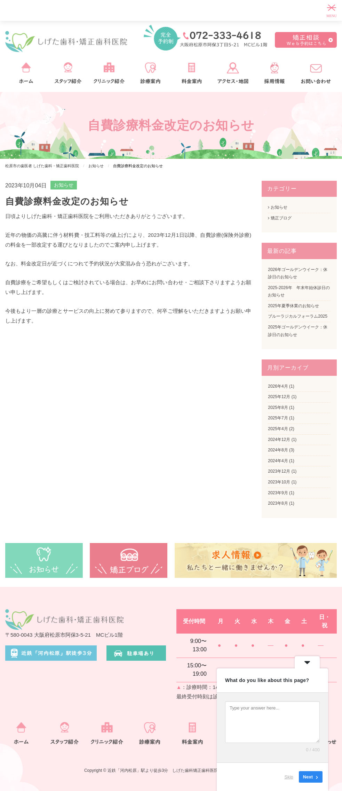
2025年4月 (278, 428)
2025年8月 (278, 407)
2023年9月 (278, 492)
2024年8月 (278, 450)
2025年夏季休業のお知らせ (293, 305)
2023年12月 (279, 471)
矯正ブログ (279, 218)
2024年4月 (278, 460)
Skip (289, 777)
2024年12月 (279, 439)
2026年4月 (278, 386)
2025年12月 (279, 396)
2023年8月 (278, 503)
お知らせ (63, 185)
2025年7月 (278, 418)
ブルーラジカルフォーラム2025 (297, 316)
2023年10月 (279, 482)
